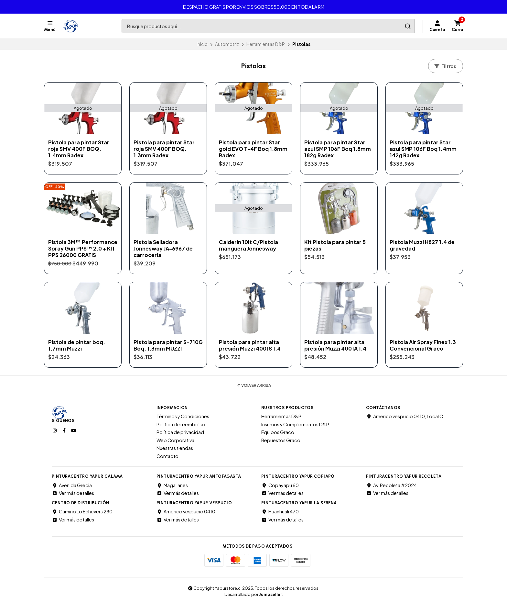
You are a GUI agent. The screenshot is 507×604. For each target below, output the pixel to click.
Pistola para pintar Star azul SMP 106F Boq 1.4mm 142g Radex (423, 149)
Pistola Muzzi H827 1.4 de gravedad (422, 245)
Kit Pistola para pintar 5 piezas (335, 245)
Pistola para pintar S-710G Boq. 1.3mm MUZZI (168, 345)
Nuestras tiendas (174, 448)
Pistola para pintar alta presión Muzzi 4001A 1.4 (335, 345)
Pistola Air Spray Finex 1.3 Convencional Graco (423, 345)
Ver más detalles (73, 493)
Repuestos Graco (280, 440)
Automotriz (227, 44)
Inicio (202, 44)
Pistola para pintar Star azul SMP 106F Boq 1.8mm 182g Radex (337, 149)
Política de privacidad (180, 432)
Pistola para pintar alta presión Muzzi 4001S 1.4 (250, 345)
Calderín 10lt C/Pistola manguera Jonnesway (248, 245)
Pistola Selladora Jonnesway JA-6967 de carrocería (163, 248)
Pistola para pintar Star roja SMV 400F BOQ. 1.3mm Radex (164, 149)
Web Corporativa (175, 440)
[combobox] (268, 26)
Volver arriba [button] (253, 385)
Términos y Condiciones (182, 416)
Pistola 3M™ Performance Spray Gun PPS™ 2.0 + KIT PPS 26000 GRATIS (82, 248)
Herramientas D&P (265, 44)
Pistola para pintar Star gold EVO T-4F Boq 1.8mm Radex (253, 149)
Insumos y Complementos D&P (295, 424)
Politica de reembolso (180, 424)
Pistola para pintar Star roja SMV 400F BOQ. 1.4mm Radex (78, 149)
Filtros (445, 66)
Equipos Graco (277, 432)
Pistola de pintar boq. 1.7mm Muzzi (76, 345)
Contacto (167, 456)
